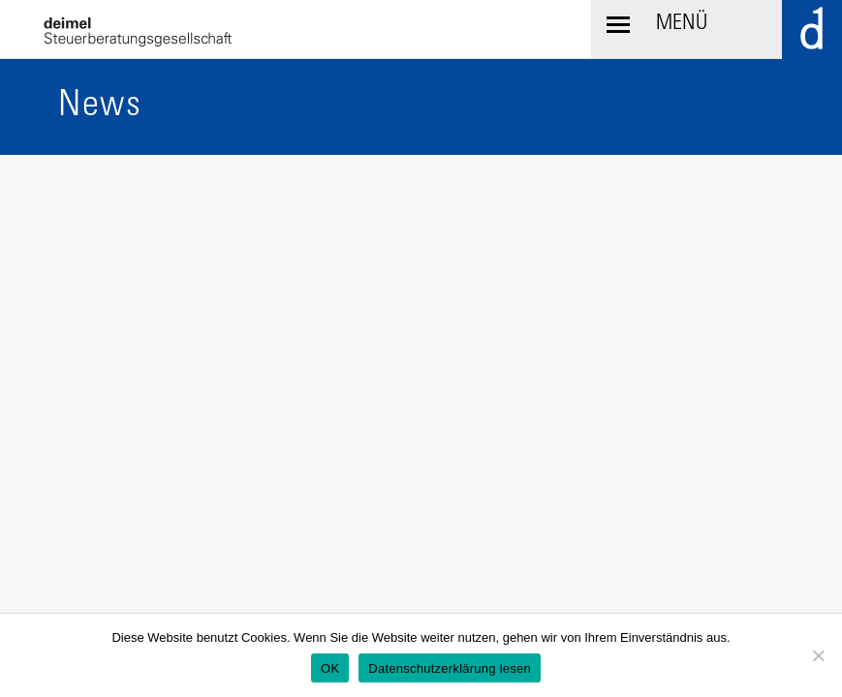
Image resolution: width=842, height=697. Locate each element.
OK (330, 668)
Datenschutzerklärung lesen (449, 668)
